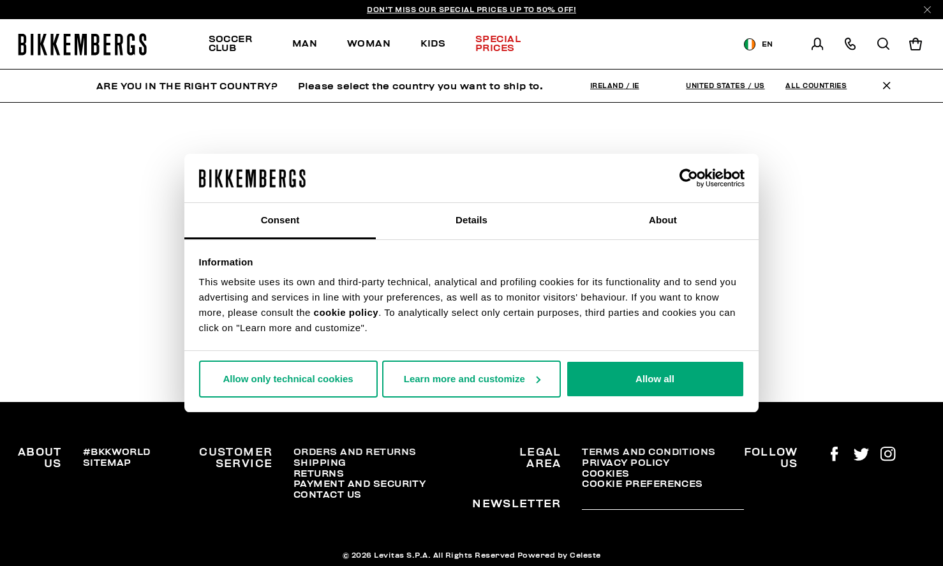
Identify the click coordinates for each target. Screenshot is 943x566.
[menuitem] (243, 44)
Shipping (319, 463)
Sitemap (107, 463)
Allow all (654, 378)
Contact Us (327, 494)
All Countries (816, 85)
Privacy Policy (625, 463)
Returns (318, 473)
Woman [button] (368, 43)
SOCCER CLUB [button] (231, 43)
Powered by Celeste (559, 555)
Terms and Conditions (648, 452)
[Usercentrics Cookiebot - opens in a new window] (689, 178)
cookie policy (346, 312)
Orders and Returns (354, 452)
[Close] (927, 10)
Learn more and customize (472, 378)
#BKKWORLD (117, 452)
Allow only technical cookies (288, 378)
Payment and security (359, 484)
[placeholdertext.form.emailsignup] (662, 505)
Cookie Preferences (642, 484)
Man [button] (304, 43)
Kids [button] (432, 43)
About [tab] (663, 219)
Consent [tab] (280, 219)
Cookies (605, 473)
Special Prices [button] (498, 43)
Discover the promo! (643, 44)
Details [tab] (471, 219)
